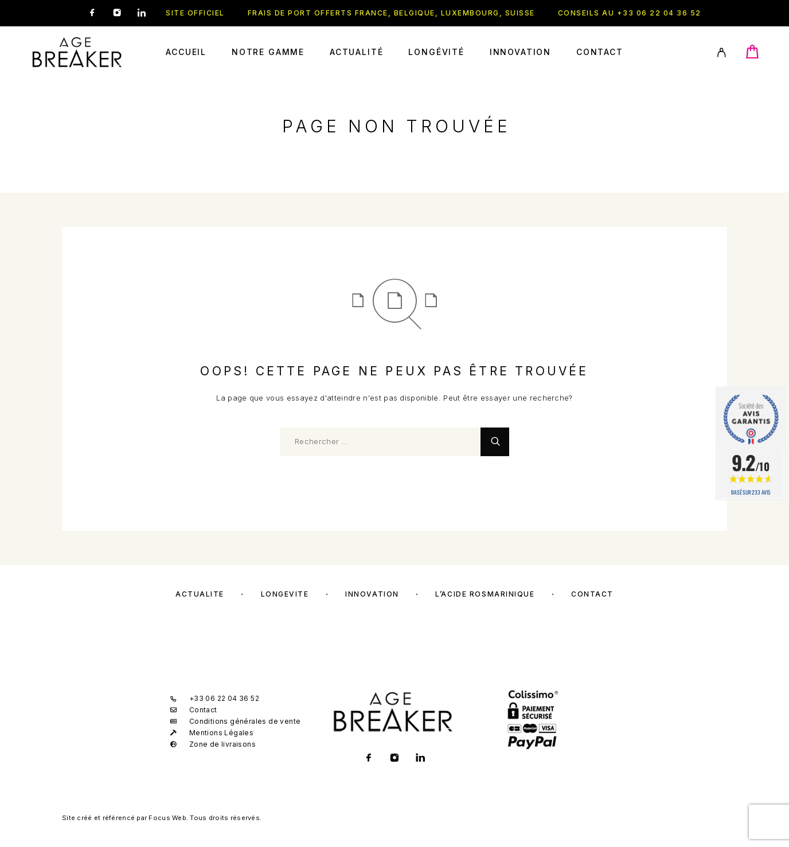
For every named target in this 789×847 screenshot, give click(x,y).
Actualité (356, 52)
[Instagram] (117, 13)
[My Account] (722, 52)
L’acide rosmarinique (484, 594)
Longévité (436, 52)
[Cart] (752, 56)
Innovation (520, 52)
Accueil (186, 52)
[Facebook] (92, 13)
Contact (599, 52)
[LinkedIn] (141, 13)
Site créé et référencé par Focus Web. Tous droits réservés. (161, 818)
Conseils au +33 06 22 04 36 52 (629, 13)
